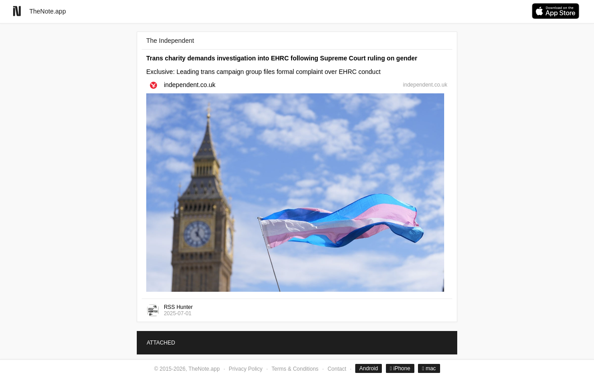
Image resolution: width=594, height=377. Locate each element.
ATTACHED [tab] (161, 343)
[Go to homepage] (17, 11)
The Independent (170, 40)
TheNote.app (47, 11)
